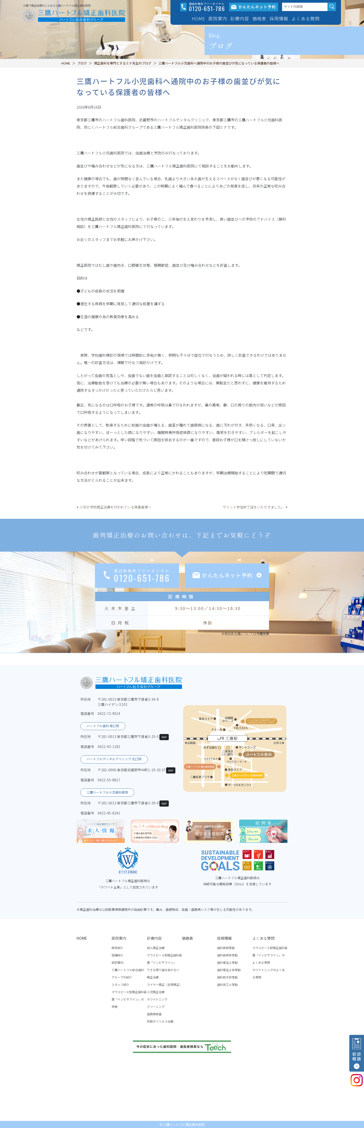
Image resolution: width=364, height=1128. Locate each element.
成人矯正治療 (156, 948)
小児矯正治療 (156, 992)
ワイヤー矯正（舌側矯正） (164, 984)
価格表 (259, 18)
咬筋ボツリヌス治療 (160, 1021)
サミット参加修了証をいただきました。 (254, 507)
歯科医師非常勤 (227, 955)
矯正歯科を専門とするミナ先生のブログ (122, 63)
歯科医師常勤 (226, 948)
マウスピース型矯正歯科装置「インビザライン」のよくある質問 (269, 955)
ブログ (82, 63)
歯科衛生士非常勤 (229, 970)
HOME (198, 18)
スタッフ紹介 (120, 984)
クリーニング (156, 1006)
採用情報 (224, 938)
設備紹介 (117, 955)
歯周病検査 (154, 1014)
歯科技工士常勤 (227, 984)
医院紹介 (117, 948)
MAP (164, 737)
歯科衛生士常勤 (227, 962)
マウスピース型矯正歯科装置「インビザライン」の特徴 (129, 999)
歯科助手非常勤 (227, 977)
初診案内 (117, 962)
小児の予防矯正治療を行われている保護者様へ (115, 507)
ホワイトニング (157, 999)
